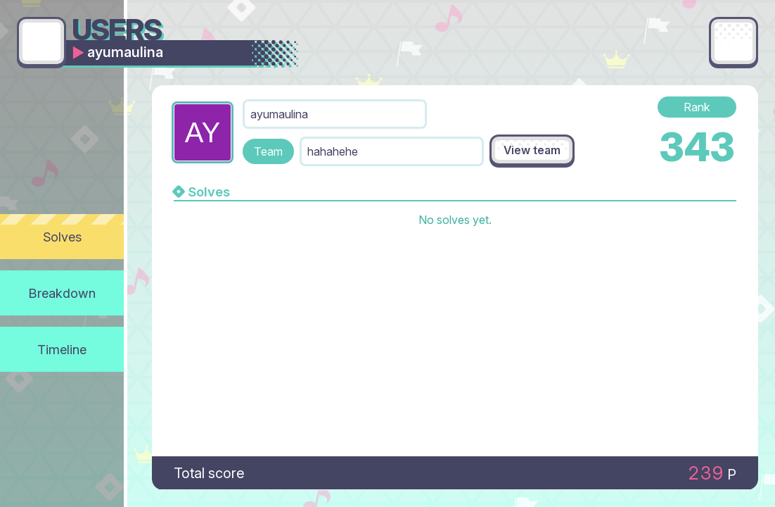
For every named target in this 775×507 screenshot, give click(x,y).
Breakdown (62, 293)
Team (268, 151)
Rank (697, 107)
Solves (62, 236)
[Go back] (41, 41)
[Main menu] (733, 41)
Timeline (62, 349)
